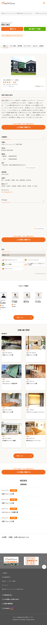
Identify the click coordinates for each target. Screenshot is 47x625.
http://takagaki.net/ (7, 192)
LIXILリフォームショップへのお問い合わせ (13, 589)
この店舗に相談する (23, 127)
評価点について (40, 86)
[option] (23, 65)
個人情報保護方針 (6, 577)
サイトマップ (5, 585)
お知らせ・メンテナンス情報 (8, 581)
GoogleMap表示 (32, 167)
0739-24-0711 (13, 156)
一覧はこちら (19, 317)
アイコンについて (41, 273)
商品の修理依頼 (8, 603)
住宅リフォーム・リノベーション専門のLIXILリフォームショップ (17, 13)
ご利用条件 (4, 573)
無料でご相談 (36, 29)
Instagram (9, 608)
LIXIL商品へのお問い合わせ (11, 599)
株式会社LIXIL (8, 595)
